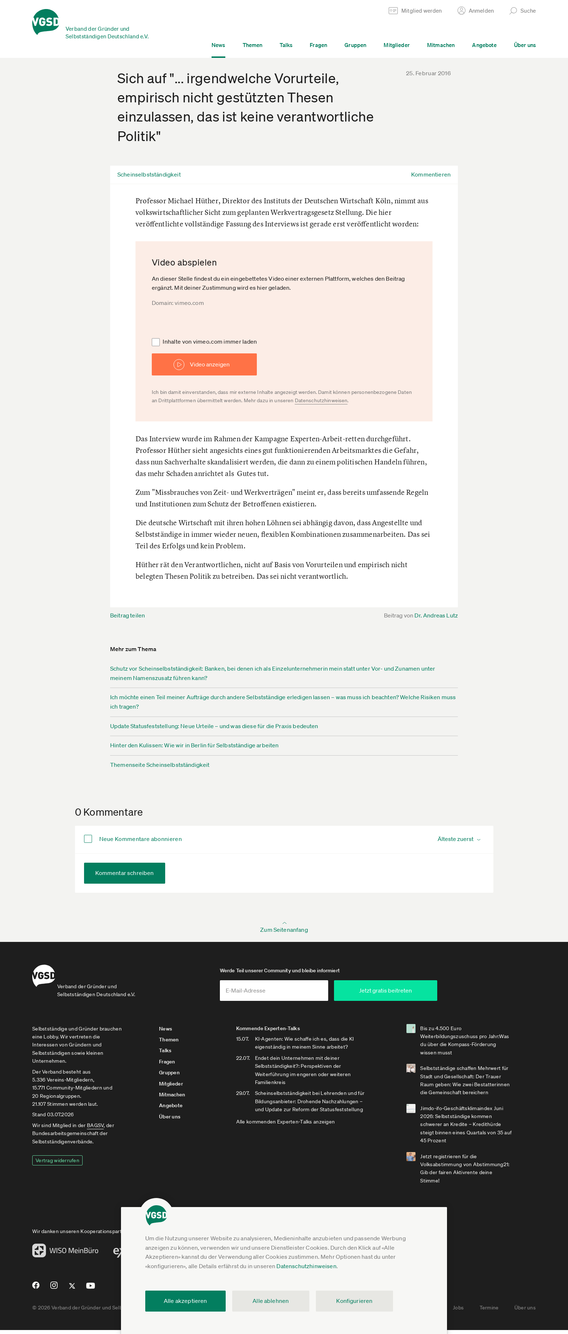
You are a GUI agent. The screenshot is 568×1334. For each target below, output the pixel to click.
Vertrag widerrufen (57, 1164)
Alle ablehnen (270, 1300)
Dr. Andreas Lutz (436, 615)
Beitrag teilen (127, 615)
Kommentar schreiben (124, 872)
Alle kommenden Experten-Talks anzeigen (295, 1133)
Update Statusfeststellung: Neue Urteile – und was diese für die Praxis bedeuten (214, 726)
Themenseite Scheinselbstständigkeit (160, 764)
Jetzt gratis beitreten (420, 994)
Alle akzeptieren (185, 1300)
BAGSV (95, 1129)
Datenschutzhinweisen (306, 1266)
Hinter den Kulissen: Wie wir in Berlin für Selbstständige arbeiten (194, 745)
